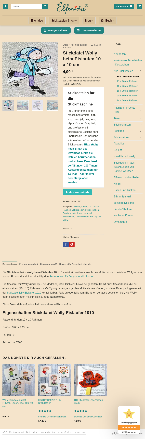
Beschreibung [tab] (9, 264)
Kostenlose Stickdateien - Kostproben (128, 62)
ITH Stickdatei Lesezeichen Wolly (88, 401)
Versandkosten (48, 432)
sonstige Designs (124, 202)
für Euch (107, 20)
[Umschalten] (141, 71)
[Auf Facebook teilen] (66, 244)
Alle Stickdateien (79, 45)
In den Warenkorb (77, 192)
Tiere (117, 118)
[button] (7, 93)
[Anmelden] (5, 6)
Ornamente (120, 221)
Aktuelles (119, 143)
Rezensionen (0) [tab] (48, 264)
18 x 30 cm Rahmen (127, 91)
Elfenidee (37, 20)
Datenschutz (32, 432)
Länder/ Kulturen (123, 209)
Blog (89, 20)
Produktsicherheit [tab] (28, 264)
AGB (4, 432)
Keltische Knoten (123, 215)
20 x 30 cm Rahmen (127, 95)
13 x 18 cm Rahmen (127, 81)
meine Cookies (65, 432)
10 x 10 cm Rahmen (128, 76)
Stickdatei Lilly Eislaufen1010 (24, 292)
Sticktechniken (92, 210)
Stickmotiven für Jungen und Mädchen (71, 276)
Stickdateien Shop (64, 20)
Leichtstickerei (82, 216)
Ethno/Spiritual (122, 196)
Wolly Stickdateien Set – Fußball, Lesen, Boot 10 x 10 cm (17, 403)
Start (65, 45)
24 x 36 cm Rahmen (127, 100)
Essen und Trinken (125, 190)
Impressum (80, 432)
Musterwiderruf (16, 432)
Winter (77, 206)
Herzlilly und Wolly (124, 156)
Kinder (84, 206)
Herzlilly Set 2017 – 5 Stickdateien (49, 401)
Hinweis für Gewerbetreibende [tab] (75, 264)
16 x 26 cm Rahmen (127, 86)
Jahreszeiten (78, 210)
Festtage (119, 130)
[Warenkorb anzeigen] (139, 6)
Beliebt (118, 150)
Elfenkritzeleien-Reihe (126, 177)
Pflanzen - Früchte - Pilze (125, 109)
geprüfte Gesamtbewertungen (52, 416)
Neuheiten (120, 54)
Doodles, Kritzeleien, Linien (75, 213)
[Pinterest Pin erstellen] (72, 244)
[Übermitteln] (45, 6)
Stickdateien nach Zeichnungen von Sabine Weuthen (124, 166)
